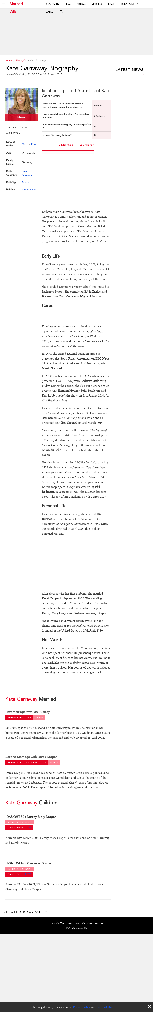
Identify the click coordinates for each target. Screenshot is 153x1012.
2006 (28, 827)
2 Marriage (66, 144)
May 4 (25, 143)
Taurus (25, 182)
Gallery (51, 11)
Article (81, 3)
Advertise (87, 923)
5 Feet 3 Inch (29, 189)
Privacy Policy (81, 1007)
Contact (98, 923)
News (68, 3)
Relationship (129, 3)
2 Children (87, 144)
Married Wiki (16, 4)
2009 (28, 874)
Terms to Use (57, 923)
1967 (33, 143)
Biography (52, 3)
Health (111, 3)
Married (97, 3)
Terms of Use (104, 1007)
